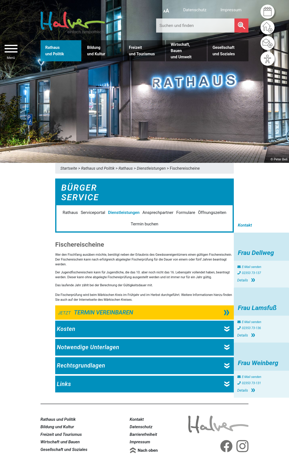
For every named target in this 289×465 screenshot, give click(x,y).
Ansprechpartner (158, 212)
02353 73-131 (249, 383)
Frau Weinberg (258, 363)
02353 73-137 (249, 273)
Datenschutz (195, 9)
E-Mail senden (249, 267)
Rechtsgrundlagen (81, 365)
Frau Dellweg (256, 253)
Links (64, 384)
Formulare (185, 212)
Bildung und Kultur (57, 426)
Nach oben (148, 450)
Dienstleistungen (123, 212)
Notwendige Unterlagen (88, 347)
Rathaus (70, 212)
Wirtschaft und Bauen (60, 441)
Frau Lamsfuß (257, 308)
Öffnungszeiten (212, 212)
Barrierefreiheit (143, 434)
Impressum (231, 9)
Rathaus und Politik (58, 419)
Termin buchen (144, 224)
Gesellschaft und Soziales (64, 449)
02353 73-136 (249, 328)
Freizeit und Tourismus (61, 434)
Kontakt (137, 419)
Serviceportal (93, 212)
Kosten (66, 328)
